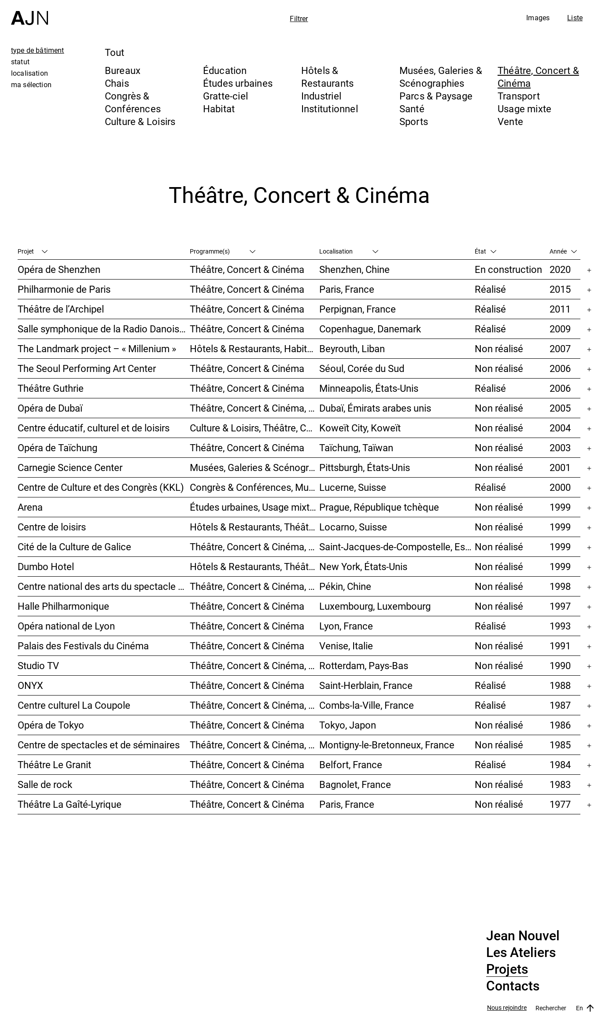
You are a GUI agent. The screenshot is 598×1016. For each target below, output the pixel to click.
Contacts (512, 986)
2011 (560, 308)
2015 (560, 289)
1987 (560, 705)
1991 (560, 645)
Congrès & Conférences (133, 102)
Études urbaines (238, 83)
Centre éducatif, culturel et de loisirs (94, 427)
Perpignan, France (357, 308)
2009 (560, 328)
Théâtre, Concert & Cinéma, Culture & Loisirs (254, 586)
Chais (117, 83)
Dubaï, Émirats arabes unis (375, 407)
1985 (560, 744)
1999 (560, 507)
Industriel (321, 95)
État (485, 251)
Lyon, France (346, 625)
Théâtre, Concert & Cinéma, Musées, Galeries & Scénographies (254, 407)
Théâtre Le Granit (54, 764)
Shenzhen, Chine (354, 269)
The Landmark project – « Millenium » (97, 348)
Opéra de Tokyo (51, 724)
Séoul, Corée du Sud (361, 368)
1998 (560, 586)
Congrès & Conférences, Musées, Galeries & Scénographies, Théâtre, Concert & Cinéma (254, 487)
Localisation (348, 251)
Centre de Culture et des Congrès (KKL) (101, 487)
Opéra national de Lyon (66, 625)
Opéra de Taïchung (57, 447)
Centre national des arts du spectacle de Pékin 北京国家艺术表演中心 (104, 586)
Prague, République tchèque (379, 507)
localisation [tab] (29, 73)
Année (563, 251)
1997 (560, 606)
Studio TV (38, 665)
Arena (30, 507)
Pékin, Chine (345, 586)
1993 (560, 625)
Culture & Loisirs (140, 121)
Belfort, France (350, 764)
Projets (507, 969)
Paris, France (346, 289)
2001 (560, 467)
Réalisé (490, 289)
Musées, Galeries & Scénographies (440, 76)
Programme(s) (222, 251)
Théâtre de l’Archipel (61, 308)
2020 (560, 269)
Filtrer (299, 18)
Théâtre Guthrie (51, 388)
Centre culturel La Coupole (74, 705)
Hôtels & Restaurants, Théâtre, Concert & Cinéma (254, 566)
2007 (560, 348)
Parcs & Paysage (435, 95)
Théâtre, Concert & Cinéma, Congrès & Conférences (254, 744)
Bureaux (123, 70)
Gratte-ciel (225, 95)
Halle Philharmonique (63, 606)
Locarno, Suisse (353, 526)
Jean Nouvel (523, 936)
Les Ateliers (521, 952)
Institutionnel (329, 108)
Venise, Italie (346, 645)
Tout (115, 52)
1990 (560, 665)
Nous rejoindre (507, 1008)
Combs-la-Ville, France (366, 705)
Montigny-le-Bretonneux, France (386, 744)
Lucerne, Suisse (352, 487)
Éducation (225, 70)
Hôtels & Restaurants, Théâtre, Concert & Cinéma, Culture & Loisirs (254, 526)
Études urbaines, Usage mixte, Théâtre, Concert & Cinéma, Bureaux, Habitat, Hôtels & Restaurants (254, 507)
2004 (560, 427)
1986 (560, 724)
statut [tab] (20, 61)
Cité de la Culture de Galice (74, 546)
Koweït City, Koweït (360, 427)
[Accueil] (29, 12)
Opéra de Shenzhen (59, 269)
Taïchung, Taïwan (356, 447)
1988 (560, 685)
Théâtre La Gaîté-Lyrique (70, 804)
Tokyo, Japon (347, 724)
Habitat (219, 108)
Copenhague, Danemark (370, 328)
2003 (560, 447)
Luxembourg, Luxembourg (375, 606)
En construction (508, 269)
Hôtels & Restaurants (327, 76)
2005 (560, 407)
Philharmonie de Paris (64, 289)
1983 (560, 784)
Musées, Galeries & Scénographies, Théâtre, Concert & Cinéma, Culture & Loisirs (254, 467)
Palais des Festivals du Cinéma (83, 645)
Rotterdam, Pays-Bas (363, 665)
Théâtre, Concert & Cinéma (247, 269)
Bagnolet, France (355, 784)
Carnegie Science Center (70, 467)
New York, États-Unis (363, 566)
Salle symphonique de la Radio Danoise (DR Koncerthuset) (104, 328)
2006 (560, 368)
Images (538, 17)
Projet (33, 251)
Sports (413, 121)
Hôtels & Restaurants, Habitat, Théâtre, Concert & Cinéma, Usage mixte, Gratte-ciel (254, 348)
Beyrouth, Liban (352, 348)
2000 (560, 487)
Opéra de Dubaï (50, 407)
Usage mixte (524, 108)
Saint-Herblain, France (366, 685)
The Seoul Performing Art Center (87, 368)
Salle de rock (45, 784)
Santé (412, 108)
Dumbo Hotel (46, 566)
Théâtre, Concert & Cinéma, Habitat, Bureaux (254, 665)
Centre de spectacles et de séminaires (99, 744)
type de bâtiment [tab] (37, 50)
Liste (575, 17)
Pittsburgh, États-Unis (364, 467)
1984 (560, 764)
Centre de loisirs (52, 526)
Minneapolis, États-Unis (368, 388)
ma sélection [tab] (31, 84)
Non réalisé (499, 348)
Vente (510, 121)
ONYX (30, 685)
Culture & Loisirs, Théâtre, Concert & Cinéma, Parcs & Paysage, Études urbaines (254, 427)
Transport (519, 95)
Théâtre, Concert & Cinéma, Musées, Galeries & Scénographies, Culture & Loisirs (254, 546)
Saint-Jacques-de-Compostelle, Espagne (397, 546)
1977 (560, 804)
